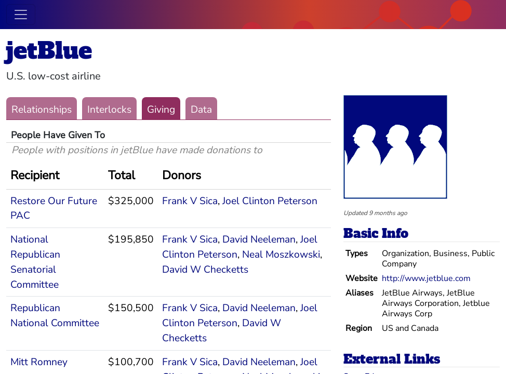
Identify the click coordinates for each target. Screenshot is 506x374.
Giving (161, 109)
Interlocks (109, 109)
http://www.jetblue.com (426, 278)
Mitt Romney (39, 362)
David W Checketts (205, 269)
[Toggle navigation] (20, 14)
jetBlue (49, 50)
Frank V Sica (190, 201)
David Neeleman (259, 239)
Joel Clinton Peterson (269, 201)
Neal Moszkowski (281, 254)
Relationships (41, 109)
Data (201, 109)
